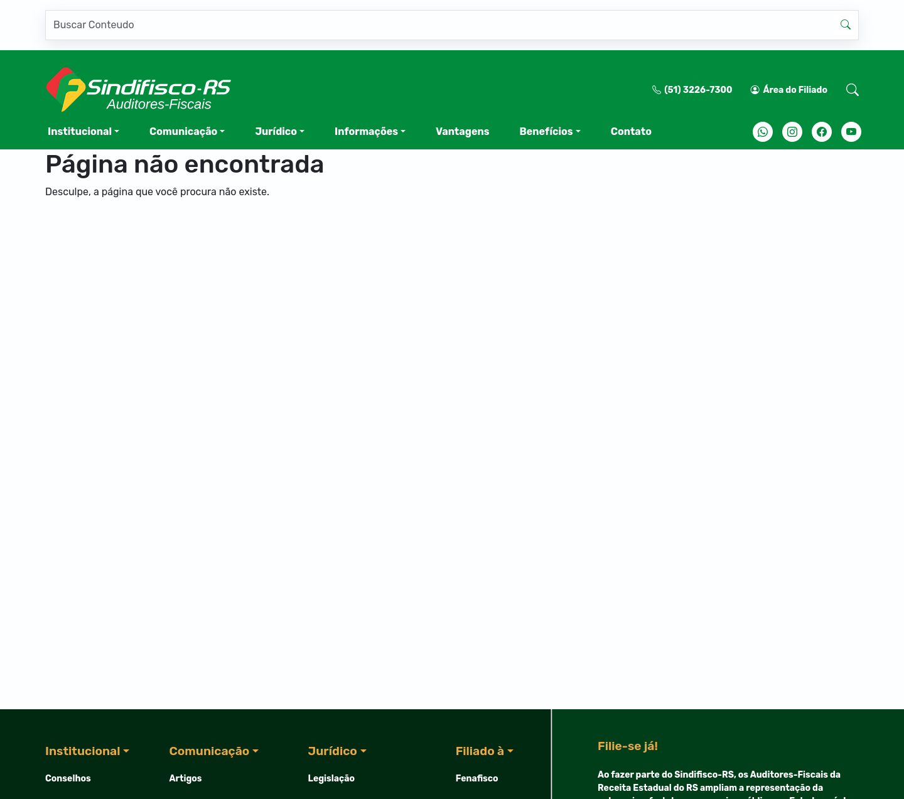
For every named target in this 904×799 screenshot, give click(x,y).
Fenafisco (477, 778)
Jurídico (276, 131)
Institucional (80, 131)
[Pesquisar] (439, 25)
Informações (366, 131)
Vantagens (462, 131)
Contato (631, 131)
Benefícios (546, 131)
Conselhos (68, 778)
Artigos (186, 778)
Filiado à (480, 751)
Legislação (331, 778)
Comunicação (183, 131)
